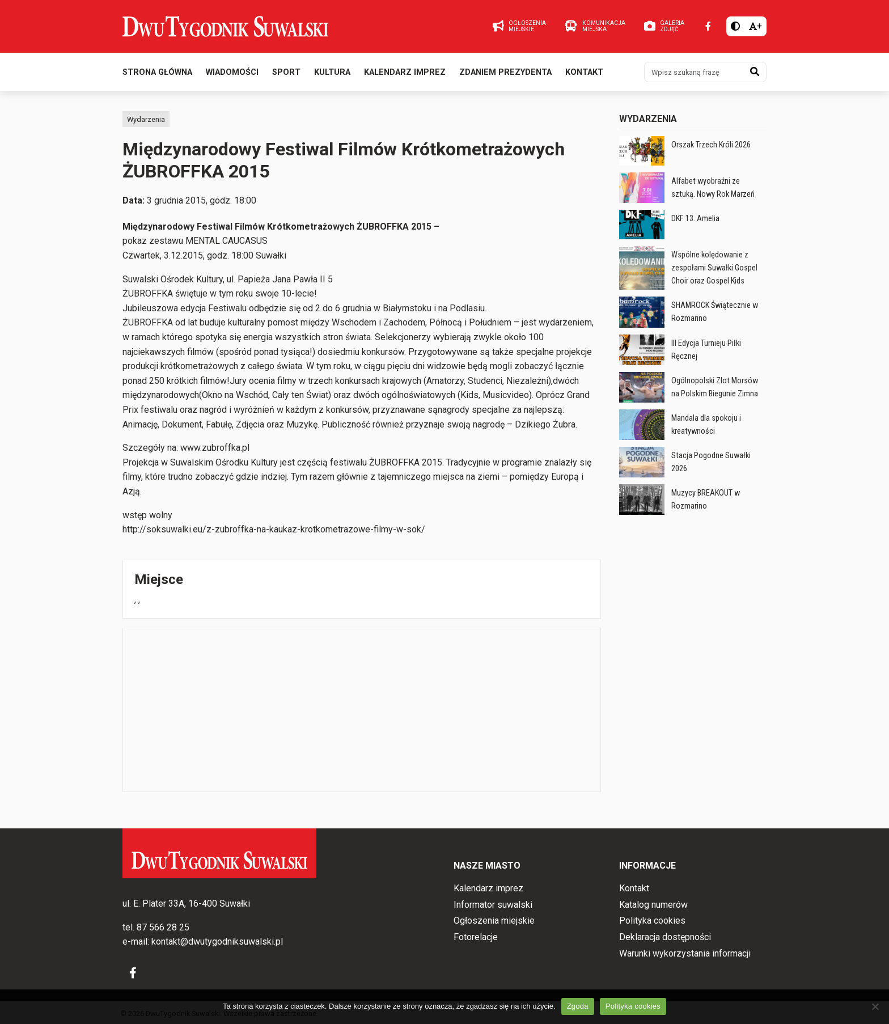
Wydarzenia (146, 119)
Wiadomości (232, 73)
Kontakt (584, 73)
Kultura (332, 73)
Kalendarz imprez (405, 73)
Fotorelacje (476, 937)
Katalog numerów (653, 904)
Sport (286, 73)
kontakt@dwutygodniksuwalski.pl (217, 941)
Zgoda (578, 1006)
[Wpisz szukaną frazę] (694, 72)
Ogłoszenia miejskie (494, 920)
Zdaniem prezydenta (505, 73)
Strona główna (157, 73)
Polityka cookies (652, 920)
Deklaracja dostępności (665, 937)
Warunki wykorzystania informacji (685, 953)
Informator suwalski (493, 904)
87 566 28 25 (163, 927)
